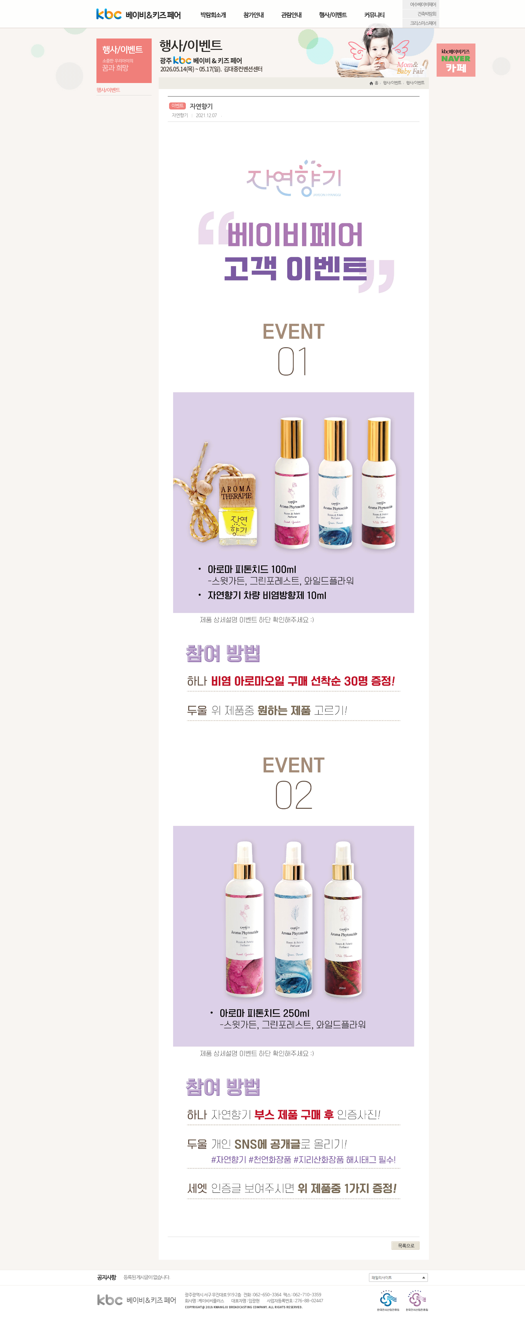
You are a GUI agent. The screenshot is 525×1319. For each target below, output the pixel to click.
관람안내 (291, 15)
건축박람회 (427, 14)
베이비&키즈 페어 (138, 14)
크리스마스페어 (423, 23)
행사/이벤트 (333, 15)
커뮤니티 (374, 15)
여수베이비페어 (423, 4)
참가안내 (253, 15)
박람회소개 (213, 15)
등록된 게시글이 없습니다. (147, 1277)
